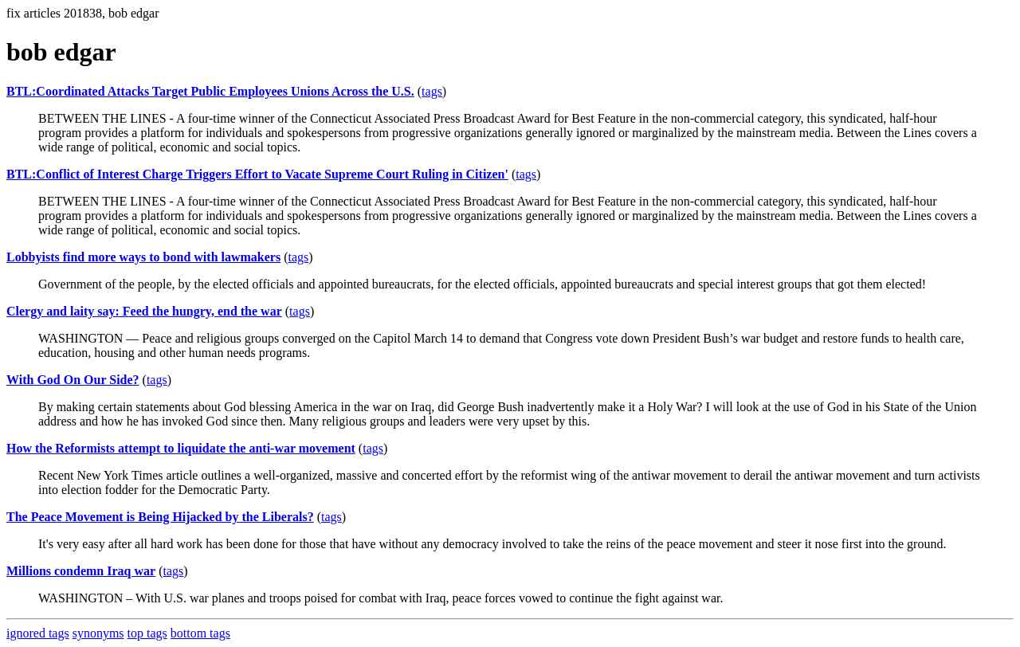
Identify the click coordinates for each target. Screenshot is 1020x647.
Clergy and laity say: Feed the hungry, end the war (144, 311)
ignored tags (37, 633)
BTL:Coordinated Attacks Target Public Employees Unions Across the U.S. (210, 91)
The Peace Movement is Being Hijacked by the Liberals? (160, 516)
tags (432, 91)
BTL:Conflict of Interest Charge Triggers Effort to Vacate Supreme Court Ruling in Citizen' (257, 174)
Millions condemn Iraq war (80, 571)
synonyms (98, 633)
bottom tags (200, 633)
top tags (147, 633)
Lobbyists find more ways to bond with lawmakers (143, 257)
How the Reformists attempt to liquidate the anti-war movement (180, 448)
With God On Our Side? (72, 379)
